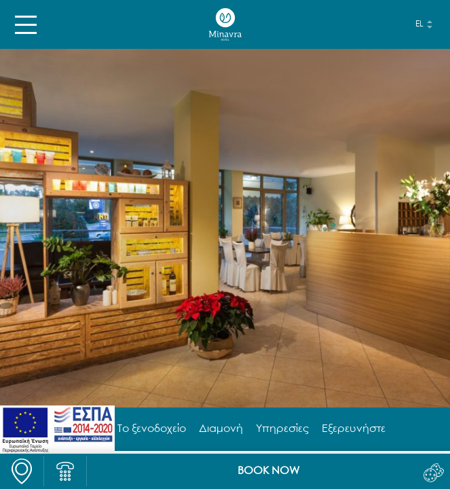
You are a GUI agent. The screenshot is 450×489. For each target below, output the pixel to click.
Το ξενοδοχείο (151, 429)
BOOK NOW (268, 471)
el (419, 24)
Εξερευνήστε (354, 429)
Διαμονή (221, 429)
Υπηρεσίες (282, 429)
